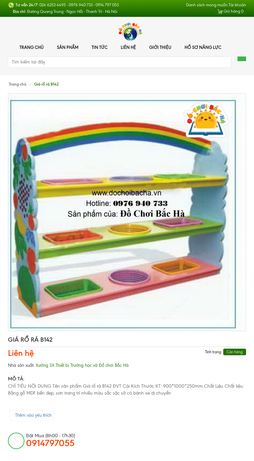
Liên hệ (128, 47)
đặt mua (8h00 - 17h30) (50, 440)
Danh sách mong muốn (207, 5)
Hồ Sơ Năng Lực (203, 47)
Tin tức (99, 47)
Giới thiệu (160, 47)
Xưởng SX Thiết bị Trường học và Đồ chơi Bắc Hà (82, 365)
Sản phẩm (67, 47)
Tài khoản (237, 5)
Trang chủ (32, 47)
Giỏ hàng (230, 11)
